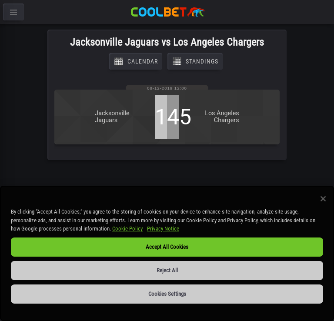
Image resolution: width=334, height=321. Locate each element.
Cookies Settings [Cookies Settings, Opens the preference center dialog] (167, 294)
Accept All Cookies (167, 247)
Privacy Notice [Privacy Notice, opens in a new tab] (163, 228)
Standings (195, 61)
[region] (167, 253)
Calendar (136, 61)
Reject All (167, 270)
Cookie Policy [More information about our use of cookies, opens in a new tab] (127, 228)
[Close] (323, 198)
